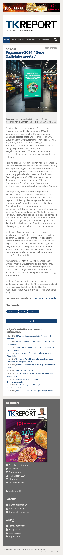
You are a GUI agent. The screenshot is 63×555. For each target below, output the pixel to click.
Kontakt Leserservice (19, 512)
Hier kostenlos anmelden (45, 298)
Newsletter (31, 40)
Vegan (23, 311)
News (6, 40)
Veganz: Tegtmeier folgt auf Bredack (30, 370)
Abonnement (15, 472)
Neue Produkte (17, 40)
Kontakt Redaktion (18, 504)
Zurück (31, 321)
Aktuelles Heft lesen (18, 465)
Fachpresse (14, 529)
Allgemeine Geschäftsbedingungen (34, 549)
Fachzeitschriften (17, 525)
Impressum (14, 536)
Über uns (13, 479)
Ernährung (33, 311)
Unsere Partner (16, 482)
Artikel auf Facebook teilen (46, 48)
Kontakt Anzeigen (17, 508)
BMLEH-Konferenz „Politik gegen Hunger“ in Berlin (35, 390)
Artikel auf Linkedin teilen (51, 48)
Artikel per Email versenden (53, 48)
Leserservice (15, 533)
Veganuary (12, 311)
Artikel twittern (48, 48)
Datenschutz (17, 549)
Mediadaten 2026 (17, 475)
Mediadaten (44, 40)
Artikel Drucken (56, 48)
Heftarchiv (14, 468)
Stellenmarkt (15, 491)
